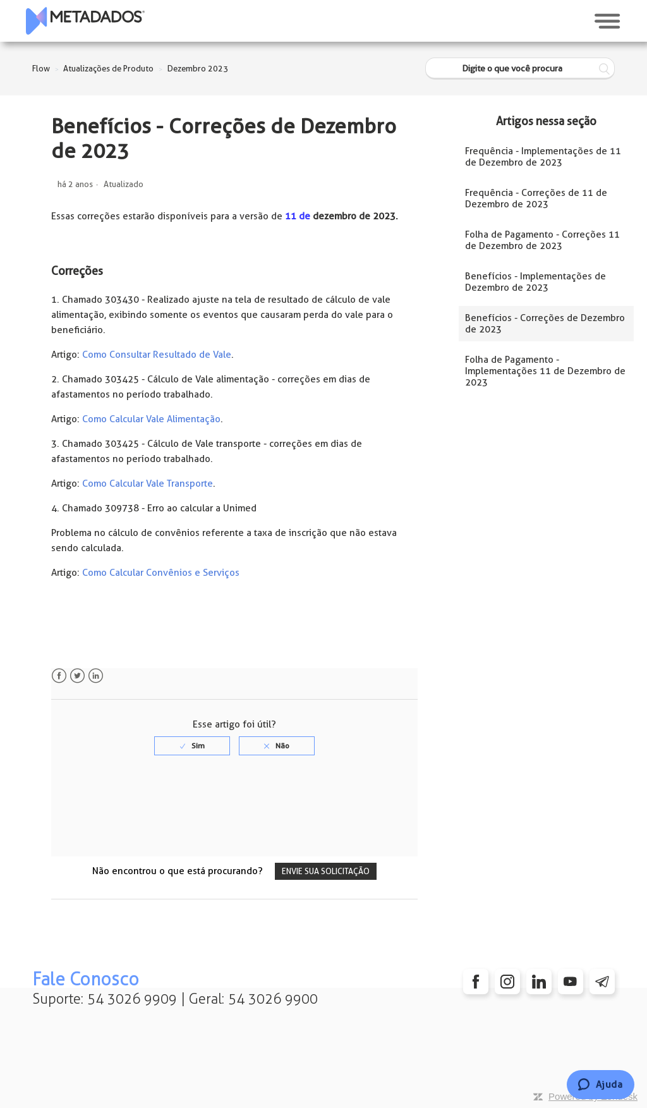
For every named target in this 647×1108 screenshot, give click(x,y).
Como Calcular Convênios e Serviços (160, 572)
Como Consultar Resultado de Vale (156, 354)
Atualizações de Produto (108, 68)
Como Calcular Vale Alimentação (151, 419)
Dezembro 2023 (197, 68)
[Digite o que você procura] (520, 69)
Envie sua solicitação (326, 871)
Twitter (77, 676)
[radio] (192, 745)
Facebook (59, 676)
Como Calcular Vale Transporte (147, 483)
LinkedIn (96, 676)
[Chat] (600, 1084)
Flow (41, 68)
